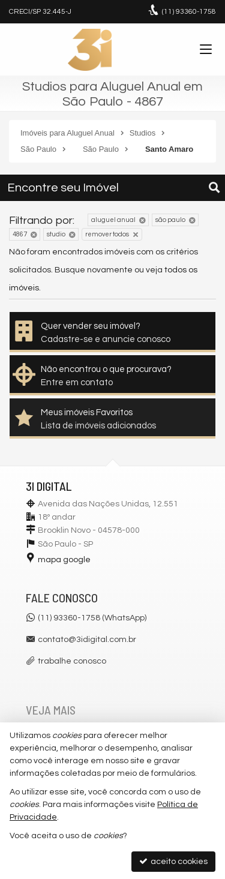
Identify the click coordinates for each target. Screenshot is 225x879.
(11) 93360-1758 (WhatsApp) (92, 618)
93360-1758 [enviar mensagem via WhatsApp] (189, 12)
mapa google (64, 560)
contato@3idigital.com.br (87, 639)
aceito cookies (173, 861)
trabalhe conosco (72, 661)
